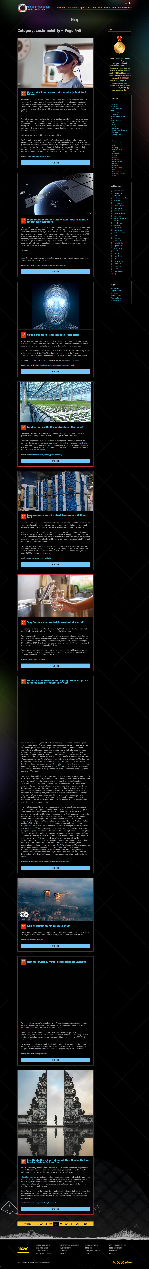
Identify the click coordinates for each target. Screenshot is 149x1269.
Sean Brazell (118, 251)
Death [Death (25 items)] (129, 68)
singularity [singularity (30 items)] (128, 85)
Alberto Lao (117, 240)
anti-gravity (114, 126)
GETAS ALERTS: (113, 1245)
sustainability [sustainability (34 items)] (118, 88)
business (37, 365)
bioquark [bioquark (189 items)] (117, 63)
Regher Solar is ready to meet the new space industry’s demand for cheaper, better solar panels (58, 221)
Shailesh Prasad (119, 206)
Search (129, 33)
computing (37, 1054)
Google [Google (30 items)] (110, 73)
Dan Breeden (118, 203)
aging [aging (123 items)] (112, 58)
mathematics (38, 265)
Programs (75, 8)
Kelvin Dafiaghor (119, 213)
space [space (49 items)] (112, 88)
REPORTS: (64, 1251)
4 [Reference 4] (58, 766)
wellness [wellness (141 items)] (124, 90)
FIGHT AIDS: (41, 1251)
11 (28, 825)
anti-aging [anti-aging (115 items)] (126, 58)
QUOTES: (112, 1254)
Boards (69, 8)
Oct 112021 (23, 962)
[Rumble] (130, 1262)
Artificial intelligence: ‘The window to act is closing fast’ (53, 335)
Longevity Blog (116, 291)
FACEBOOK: (40, 1245)
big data (113, 140)
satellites (50, 265)
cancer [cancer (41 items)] (116, 68)
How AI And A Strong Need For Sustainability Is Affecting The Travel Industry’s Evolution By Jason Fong (58, 1161)
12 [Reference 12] (30, 825)
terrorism (73, 365)
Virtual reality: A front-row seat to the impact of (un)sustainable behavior (57, 93)
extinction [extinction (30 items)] (120, 70)
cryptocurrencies (116, 171)
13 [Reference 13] (37, 828)
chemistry (37, 558)
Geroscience (115, 288)
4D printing (114, 106)
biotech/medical (39, 1203)
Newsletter (106, 8)
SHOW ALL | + (114, 274)
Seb (115, 259)
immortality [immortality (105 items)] (118, 75)
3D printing (114, 104)
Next (85, 1224)
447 (66, 1224)
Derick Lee (117, 238)
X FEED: (39, 1248)
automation (114, 136)
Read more (55, 163)
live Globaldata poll (29, 1177)
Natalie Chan (118, 248)
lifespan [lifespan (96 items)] (112, 81)
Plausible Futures (116, 298)
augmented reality (38, 861)
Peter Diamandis (116, 108)
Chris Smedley (118, 271)
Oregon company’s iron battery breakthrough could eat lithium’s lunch (56, 516)
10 (27, 825)
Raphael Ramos (119, 246)
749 (77, 1224)
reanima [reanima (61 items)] (117, 83)
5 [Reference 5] (59, 766)
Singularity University (118, 116)
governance (53, 861)
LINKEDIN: (88, 1245)
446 (61, 1224)
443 (45, 1224)
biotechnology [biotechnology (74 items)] (114, 66)
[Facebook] (114, 1262)
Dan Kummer (118, 223)
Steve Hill (117, 253)
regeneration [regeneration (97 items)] (114, 85)
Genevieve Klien (30, 558)
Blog (63, 8)
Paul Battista (118, 208)
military (54, 365)
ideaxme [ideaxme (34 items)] (111, 76)
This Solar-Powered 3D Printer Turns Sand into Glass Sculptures (56, 962)
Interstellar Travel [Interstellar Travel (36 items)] (126, 76)
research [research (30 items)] (121, 85)
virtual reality (46, 156)
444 (50, 1224)
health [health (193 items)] (115, 73)
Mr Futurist (114, 293)
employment (49, 365)
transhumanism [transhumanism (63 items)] (116, 90)
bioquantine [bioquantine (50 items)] (124, 61)
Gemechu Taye (29, 265)
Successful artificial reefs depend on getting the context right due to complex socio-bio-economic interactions (57, 682)
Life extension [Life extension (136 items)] (123, 78)
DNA (112, 110)
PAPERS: (64, 1254)
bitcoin (113, 152)
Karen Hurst (117, 216)
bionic (113, 146)
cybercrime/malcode (117, 173)
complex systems (116, 162)
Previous (27, 1224)
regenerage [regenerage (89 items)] (124, 83)
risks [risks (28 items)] (124, 85)
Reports (82, 8)
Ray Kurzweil (115, 112)
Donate (94, 8)
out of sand (25, 1028)
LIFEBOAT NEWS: (66, 1245)
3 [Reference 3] (51, 763)
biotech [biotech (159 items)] (124, 63)
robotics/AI (44, 265)
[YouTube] (126, 1262)
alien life (113, 124)
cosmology (114, 165)
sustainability (39, 156)
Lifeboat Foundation (29, 1262)
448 (70, 1224)
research (24, 631)
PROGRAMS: (113, 1251)
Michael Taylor (29, 861)
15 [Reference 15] (26, 856)
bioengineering (39, 455)
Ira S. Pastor (118, 269)
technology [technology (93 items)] (125, 88)
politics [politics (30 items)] (113, 83)
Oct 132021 (23, 516)
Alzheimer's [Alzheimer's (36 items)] (119, 59)
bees (112, 138)
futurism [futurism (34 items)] (128, 70)
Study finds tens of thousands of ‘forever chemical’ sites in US (55, 622)
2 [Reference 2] (73, 745)
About (59, 8)
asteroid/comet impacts (119, 130)
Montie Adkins (118, 266)
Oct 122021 (23, 682)
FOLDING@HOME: (90, 1251)
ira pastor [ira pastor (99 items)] (114, 78)
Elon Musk (114, 114)
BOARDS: (112, 1248)
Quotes (114, 8)
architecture (115, 128)
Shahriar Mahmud (30, 156)
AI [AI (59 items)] (115, 59)
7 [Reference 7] (48, 801)
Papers (88, 8)
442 (41, 1224)
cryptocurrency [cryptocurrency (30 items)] (122, 68)
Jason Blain (29, 659)
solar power (56, 265)
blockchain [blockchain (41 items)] (127, 66)
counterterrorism (116, 167)
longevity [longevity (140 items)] (119, 81)
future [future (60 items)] (124, 70)
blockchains (115, 154)
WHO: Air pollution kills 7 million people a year (48, 926)
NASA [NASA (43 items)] (124, 81)
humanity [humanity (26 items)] (129, 73)
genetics (52, 455)
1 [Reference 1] (39, 745)
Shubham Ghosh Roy (121, 198)
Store (119, 8)
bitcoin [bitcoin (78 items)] (122, 66)
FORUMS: (88, 1254)
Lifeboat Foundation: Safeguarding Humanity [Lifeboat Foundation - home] (33, 8)
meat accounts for (49, 445)
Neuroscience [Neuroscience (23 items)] (128, 81)
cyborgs (113, 175)
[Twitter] (118, 1262)
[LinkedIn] (122, 1262)
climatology (42, 365)
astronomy (114, 132)
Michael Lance (118, 261)
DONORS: (88, 1248)
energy (42, 558)
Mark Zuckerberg (116, 120)
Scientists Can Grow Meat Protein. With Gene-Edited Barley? (55, 427)
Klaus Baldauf (118, 230)
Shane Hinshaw (119, 243)
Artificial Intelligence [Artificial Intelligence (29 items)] (116, 61)
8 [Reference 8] (25, 809)
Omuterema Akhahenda (117, 227)
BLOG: (63, 1248)
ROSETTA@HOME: (42, 1254)
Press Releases (127, 8)
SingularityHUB (116, 300)
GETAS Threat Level (24, 1249)
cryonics (113, 169)
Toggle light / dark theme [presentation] (130, 3)
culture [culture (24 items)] (126, 68)
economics (46, 861)
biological (114, 144)
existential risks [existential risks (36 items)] (113, 70)
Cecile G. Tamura (119, 233)
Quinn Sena (29, 940)
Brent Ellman (118, 256)
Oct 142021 (23, 221)
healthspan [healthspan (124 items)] (122, 73)
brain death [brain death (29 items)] (112, 68)
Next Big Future (116, 295)
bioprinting (114, 148)
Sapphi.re (47, 1262)
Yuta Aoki (117, 235)
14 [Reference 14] (38, 837)
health (34, 940)
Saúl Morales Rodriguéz (118, 194)
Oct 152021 (23, 93)
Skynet (113, 118)
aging (113, 122)
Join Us (100, 8)
